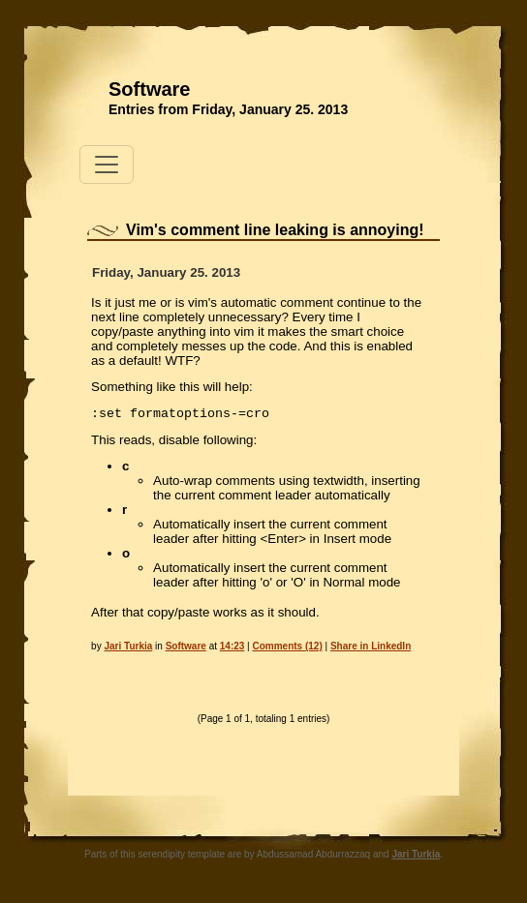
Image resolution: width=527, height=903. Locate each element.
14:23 (232, 646)
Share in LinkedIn (370, 646)
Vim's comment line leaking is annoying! (275, 230)
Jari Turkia (128, 646)
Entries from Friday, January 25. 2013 (228, 109)
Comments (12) (288, 646)
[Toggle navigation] (106, 164)
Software (149, 89)
